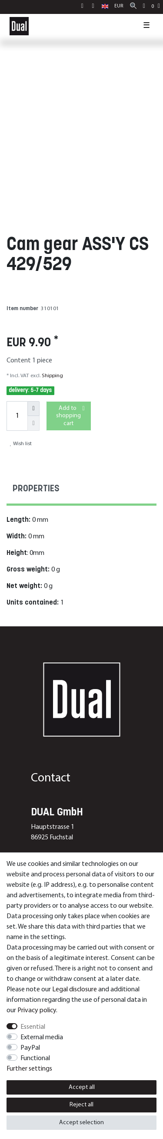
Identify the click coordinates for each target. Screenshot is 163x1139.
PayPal (30, 1047)
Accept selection (81, 1122)
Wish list (21, 443)
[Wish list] (144, 7)
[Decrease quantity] (33, 423)
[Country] (105, 7)
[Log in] (83, 7)
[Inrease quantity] (33, 408)
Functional (35, 1058)
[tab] (81, 490)
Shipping (51, 376)
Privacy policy (36, 1010)
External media (41, 1037)
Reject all (81, 1105)
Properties (36, 488)
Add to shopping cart (70, 416)
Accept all (82, 1087)
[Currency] (118, 7)
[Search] (133, 7)
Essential (32, 1027)
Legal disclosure (74, 989)
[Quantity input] (17, 416)
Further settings (29, 1068)
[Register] (94, 7)
